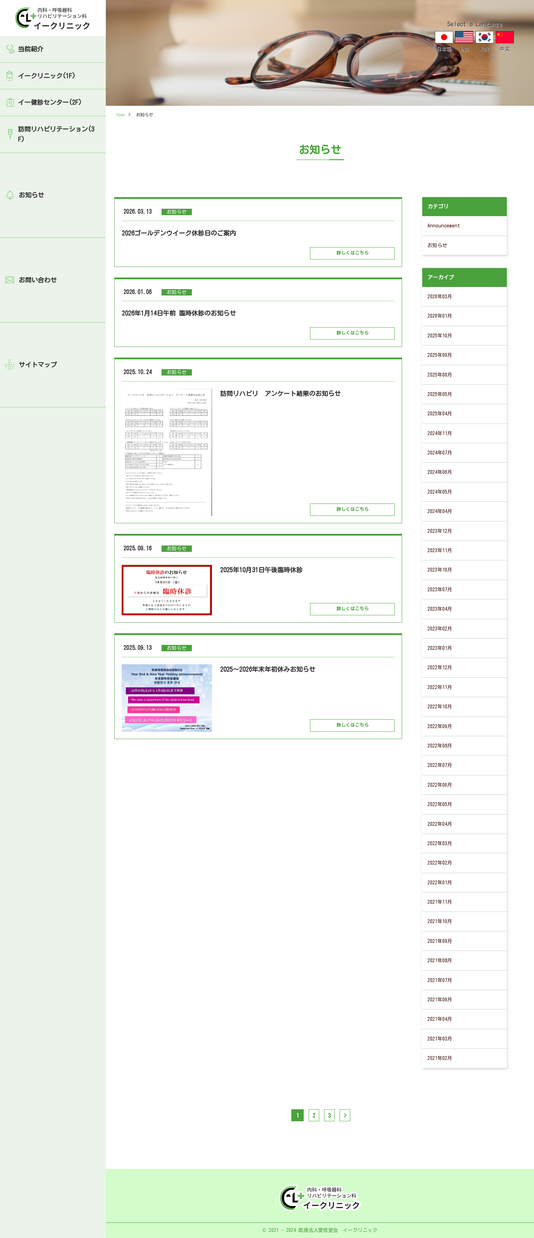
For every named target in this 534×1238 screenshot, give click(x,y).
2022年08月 (439, 745)
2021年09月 (439, 941)
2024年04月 (439, 511)
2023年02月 (439, 628)
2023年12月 (439, 531)
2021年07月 (439, 980)
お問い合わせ (38, 280)
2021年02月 (439, 1058)
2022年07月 (439, 765)
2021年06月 (439, 999)
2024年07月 (439, 452)
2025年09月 (439, 355)
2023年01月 (439, 648)
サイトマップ (38, 364)
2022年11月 (439, 687)
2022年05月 (439, 804)
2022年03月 (439, 843)
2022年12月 (439, 667)
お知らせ (31, 195)
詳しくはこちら (352, 253)
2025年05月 (439, 394)
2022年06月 (439, 784)
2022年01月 (439, 882)
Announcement (443, 225)
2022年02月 (439, 862)
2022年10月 (439, 706)
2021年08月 (439, 960)
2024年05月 (439, 491)
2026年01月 (439, 315)
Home (120, 114)
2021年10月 (439, 921)
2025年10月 (439, 335)
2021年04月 (439, 1019)
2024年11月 (439, 433)
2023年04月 (439, 608)
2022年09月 (439, 726)
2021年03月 (439, 1038)
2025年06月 (439, 374)
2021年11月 (439, 901)
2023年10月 (439, 569)
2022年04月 (439, 824)
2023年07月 (439, 589)
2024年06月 (439, 472)
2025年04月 (439, 413)
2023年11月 (439, 550)
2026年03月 (439, 296)
